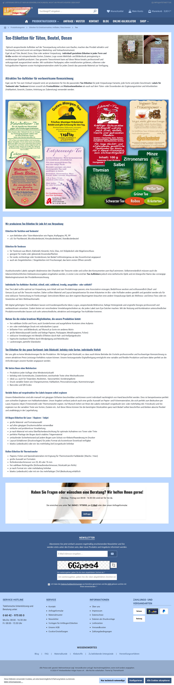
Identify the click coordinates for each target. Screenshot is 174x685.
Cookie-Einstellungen (58, 631)
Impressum (97, 611)
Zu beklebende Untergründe (101, 654)
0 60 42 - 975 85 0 (13, 615)
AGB (109, 584)
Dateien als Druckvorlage (103, 619)
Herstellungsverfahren (129, 654)
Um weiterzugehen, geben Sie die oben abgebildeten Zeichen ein (81, 572)
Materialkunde (60, 654)
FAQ (46, 654)
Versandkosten (99, 627)
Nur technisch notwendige (113, 680)
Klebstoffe (78, 654)
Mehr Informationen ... (13, 682)
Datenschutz (97, 615)
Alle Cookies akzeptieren (158, 680)
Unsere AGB (54, 627)
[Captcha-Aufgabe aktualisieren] (113, 565)
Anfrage (87, 514)
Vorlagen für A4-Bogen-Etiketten (63, 623)
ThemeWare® (118, 670)
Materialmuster (55, 615)
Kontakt (52, 606)
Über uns (96, 606)
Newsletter (53, 619)
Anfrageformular (56, 611)
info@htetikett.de (162, 2)
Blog (37, 654)
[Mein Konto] (136, 11)
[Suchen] (95, 11)
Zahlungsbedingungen (102, 631)
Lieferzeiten (97, 623)
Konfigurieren (136, 680)
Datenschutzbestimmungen (71, 584)
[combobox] (65, 11)
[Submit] (112, 554)
